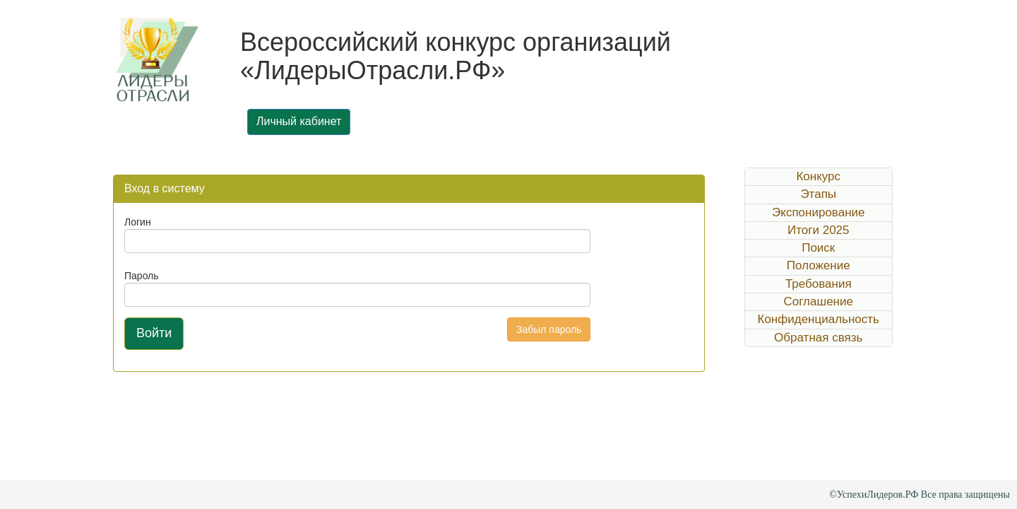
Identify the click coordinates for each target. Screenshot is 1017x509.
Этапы (818, 194)
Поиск (818, 248)
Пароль (141, 275)
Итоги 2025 (818, 230)
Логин (137, 222)
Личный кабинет (298, 121)
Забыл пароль (548, 329)
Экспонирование (818, 212)
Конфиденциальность (818, 319)
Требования (818, 284)
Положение (818, 265)
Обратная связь (818, 337)
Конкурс (818, 176)
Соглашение (818, 301)
